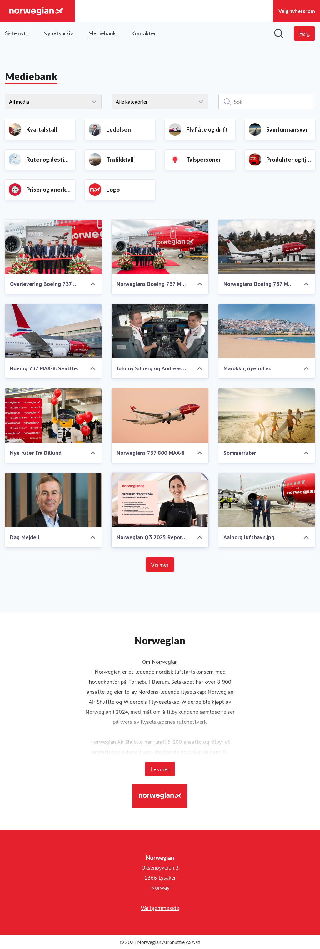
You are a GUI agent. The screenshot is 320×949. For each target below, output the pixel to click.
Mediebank (102, 32)
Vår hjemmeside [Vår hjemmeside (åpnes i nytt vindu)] (160, 907)
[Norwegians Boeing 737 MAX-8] (266, 247)
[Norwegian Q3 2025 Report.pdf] (160, 500)
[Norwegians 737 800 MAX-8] (160, 415)
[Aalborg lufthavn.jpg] (266, 500)
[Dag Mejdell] (53, 500)
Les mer (160, 769)
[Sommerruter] (266, 415)
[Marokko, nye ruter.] (266, 331)
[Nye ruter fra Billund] (53, 415)
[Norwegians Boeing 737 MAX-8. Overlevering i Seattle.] (160, 247)
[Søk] (266, 101)
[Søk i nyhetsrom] (279, 33)
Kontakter (143, 33)
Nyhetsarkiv (58, 33)
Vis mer (160, 564)
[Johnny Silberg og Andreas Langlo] (160, 331)
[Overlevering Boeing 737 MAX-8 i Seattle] (53, 247)
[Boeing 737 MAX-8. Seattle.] (53, 331)
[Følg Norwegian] (304, 33)
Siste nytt (16, 33)
